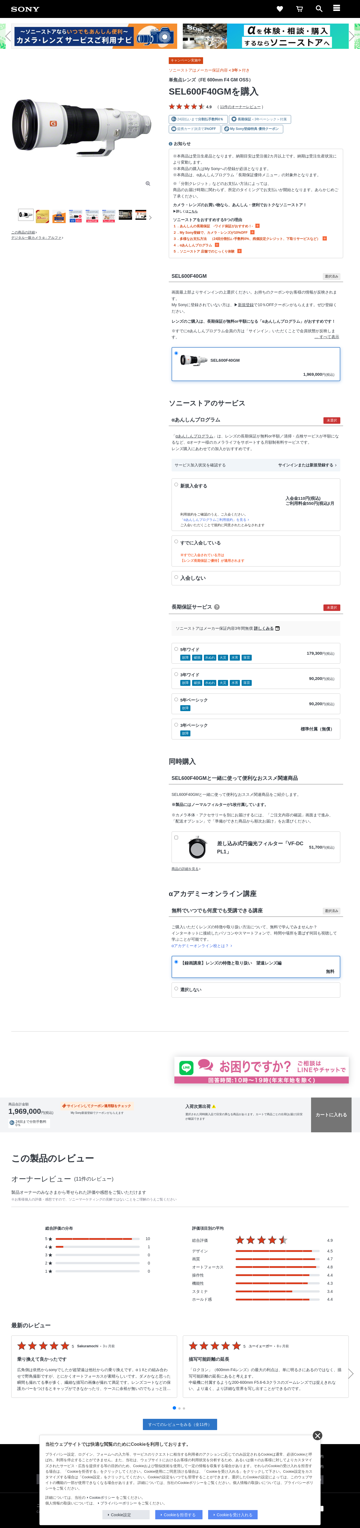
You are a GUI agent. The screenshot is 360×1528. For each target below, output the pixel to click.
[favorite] (280, 9)
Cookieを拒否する (180, 1515)
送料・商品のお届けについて (66, 1131)
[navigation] (339, 9)
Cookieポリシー (102, 1498)
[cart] (299, 9)
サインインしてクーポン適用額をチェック (99, 1106)
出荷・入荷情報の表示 (23, 1131)
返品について (17, 1135)
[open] (319, 9)
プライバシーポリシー (118, 1503)
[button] (10, 36)
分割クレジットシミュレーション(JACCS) (123, 1131)
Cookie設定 (121, 1515)
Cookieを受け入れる (235, 1515)
